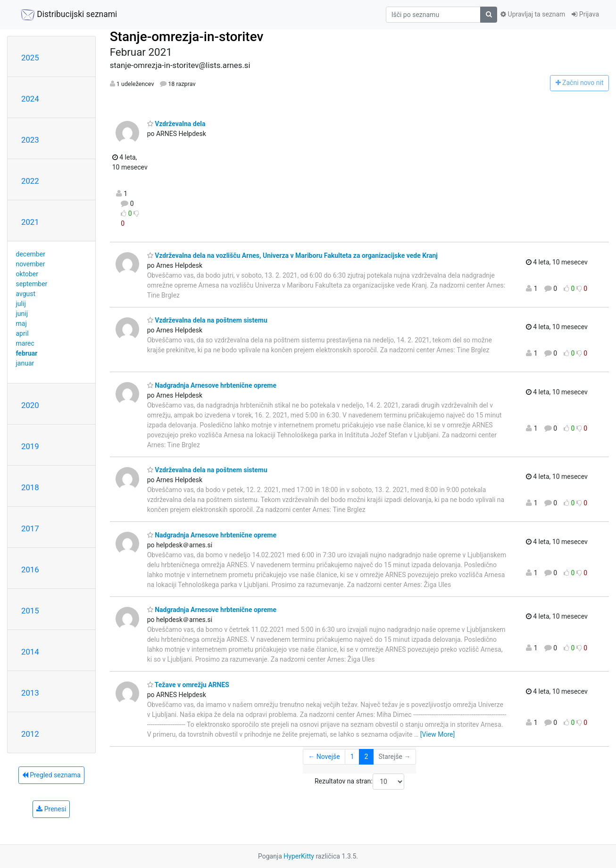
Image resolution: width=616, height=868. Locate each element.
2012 (30, 734)
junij (22, 313)
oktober (27, 274)
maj (21, 323)
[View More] (437, 734)
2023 (30, 140)
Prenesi (51, 809)
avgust (26, 294)
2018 (30, 487)
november (30, 264)
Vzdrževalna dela (176, 124)
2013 (30, 693)
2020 (30, 405)
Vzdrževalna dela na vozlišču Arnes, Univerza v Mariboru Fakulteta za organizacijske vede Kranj (292, 255)
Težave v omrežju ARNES (188, 685)
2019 (30, 446)
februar (27, 353)
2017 (30, 528)
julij (21, 303)
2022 (30, 181)
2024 (30, 98)
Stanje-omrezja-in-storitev (187, 36)
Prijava (585, 14)
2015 (30, 610)
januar (25, 363)
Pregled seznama (51, 775)
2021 (30, 222)
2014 (30, 651)
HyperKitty (298, 856)
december (30, 254)
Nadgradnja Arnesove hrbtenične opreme (211, 385)
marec (25, 343)
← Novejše (324, 756)
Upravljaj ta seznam (532, 14)
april (22, 333)
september (32, 284)
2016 (30, 569)
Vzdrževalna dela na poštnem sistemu (207, 320)
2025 (30, 57)
